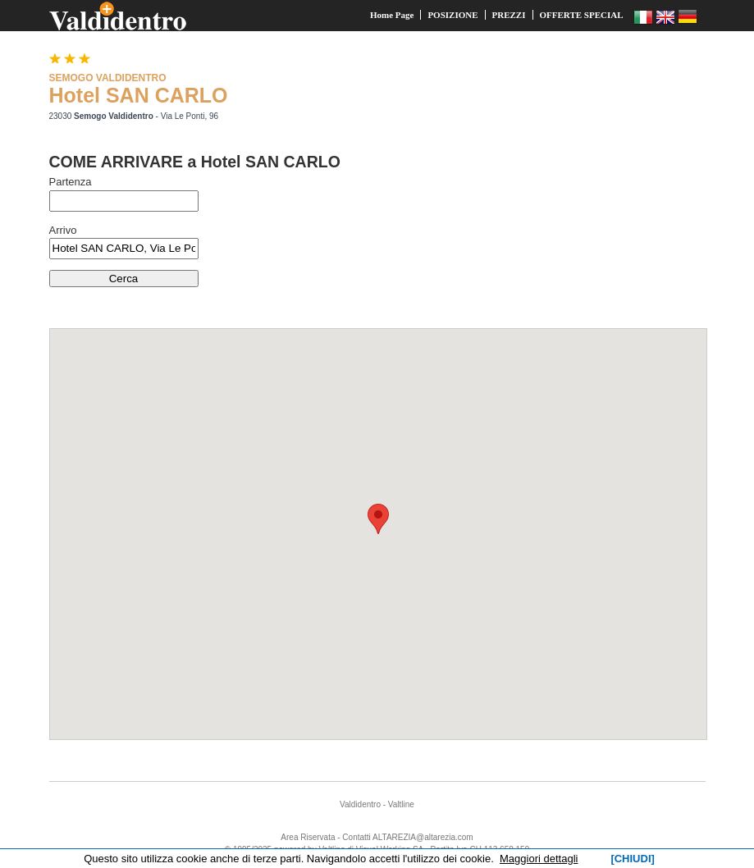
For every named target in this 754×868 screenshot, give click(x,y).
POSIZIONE (452, 15)
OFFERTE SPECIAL (582, 15)
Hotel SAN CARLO (138, 95)
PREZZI (509, 15)
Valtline (401, 804)
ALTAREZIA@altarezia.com (422, 837)
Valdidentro (360, 804)
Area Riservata (308, 837)
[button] (378, 519)
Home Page (392, 15)
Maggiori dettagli (539, 858)
